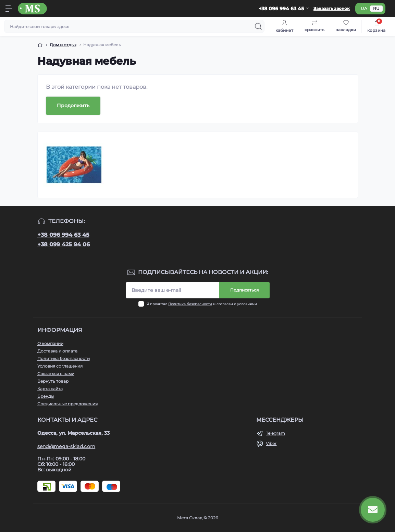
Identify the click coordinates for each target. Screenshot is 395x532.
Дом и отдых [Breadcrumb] (63, 44)
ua (364, 8)
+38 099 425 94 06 (63, 244)
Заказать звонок (331, 8)
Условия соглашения (60, 366)
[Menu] (8, 8)
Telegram (275, 433)
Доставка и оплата (57, 351)
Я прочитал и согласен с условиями (202, 304)
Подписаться (244, 290)
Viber (271, 443)
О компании (50, 343)
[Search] (258, 26)
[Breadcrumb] (40, 45)
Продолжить (73, 105)
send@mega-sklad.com (66, 446)
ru (376, 8)
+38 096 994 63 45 (63, 235)
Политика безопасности (190, 304)
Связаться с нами (55, 373)
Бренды (45, 396)
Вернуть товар (53, 381)
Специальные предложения (67, 403)
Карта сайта (50, 388)
